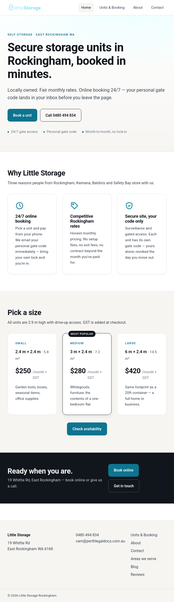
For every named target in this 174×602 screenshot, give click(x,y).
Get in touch (124, 486)
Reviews (138, 574)
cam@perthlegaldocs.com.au (100, 541)
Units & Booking (112, 7)
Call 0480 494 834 (61, 115)
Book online (123, 470)
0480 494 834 (87, 535)
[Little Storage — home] (24, 7)
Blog (134, 567)
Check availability (87, 429)
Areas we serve (143, 559)
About (137, 7)
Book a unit (22, 115)
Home (86, 7)
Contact (157, 7)
